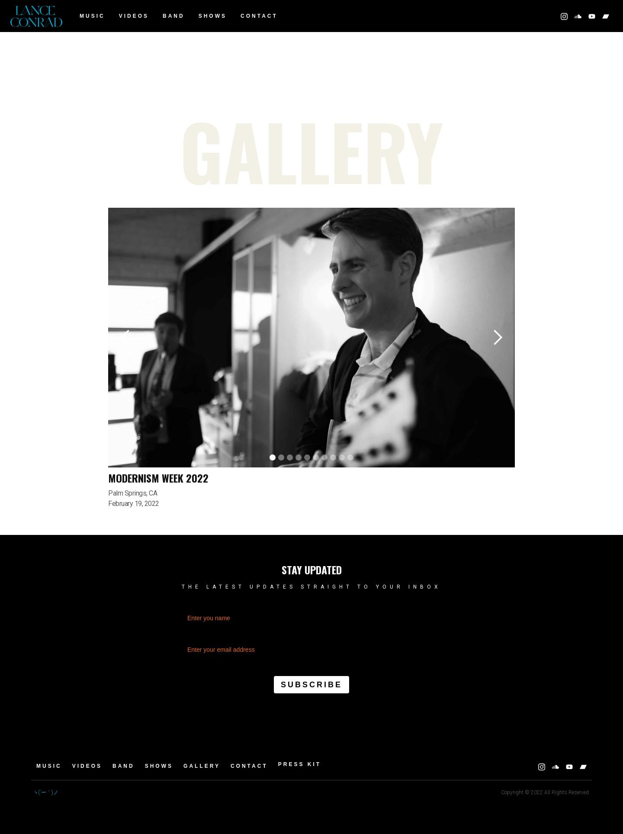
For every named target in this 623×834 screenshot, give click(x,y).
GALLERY (201, 766)
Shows (213, 16)
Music (92, 16)
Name (311, 603)
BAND (174, 16)
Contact (259, 16)
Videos (134, 16)
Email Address (311, 634)
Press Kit (299, 764)
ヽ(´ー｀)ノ (45, 792)
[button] (125, 337)
